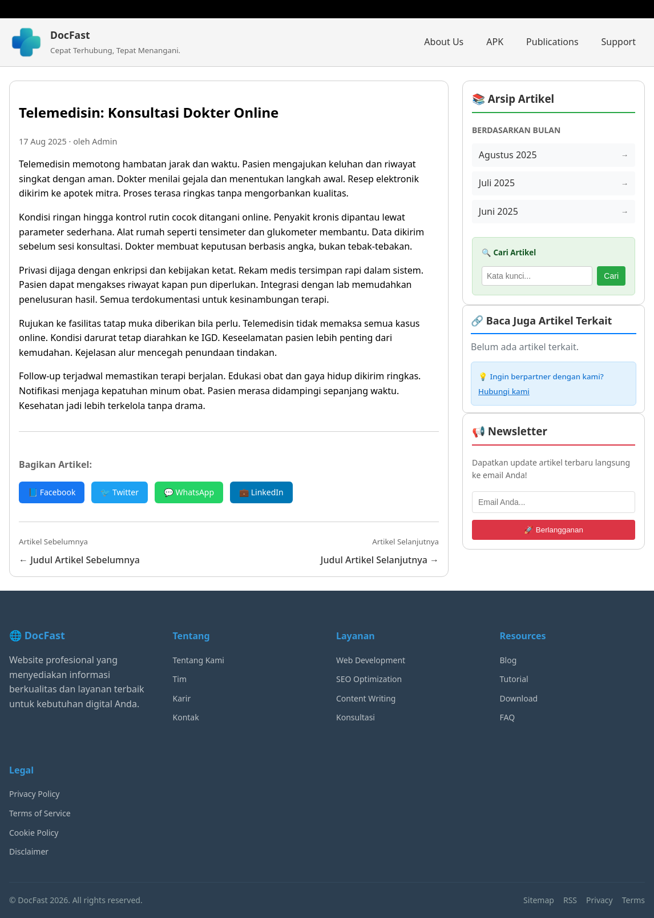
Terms (633, 900)
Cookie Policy (33, 832)
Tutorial (514, 679)
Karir (182, 698)
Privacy (599, 900)
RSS (570, 900)
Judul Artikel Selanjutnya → (380, 560)
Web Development (370, 660)
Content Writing (365, 698)
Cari (611, 275)
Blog (508, 660)
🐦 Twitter (119, 492)
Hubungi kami (504, 391)
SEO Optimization (369, 679)
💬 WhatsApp (189, 492)
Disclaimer (29, 851)
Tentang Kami (198, 660)
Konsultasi (355, 717)
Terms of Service (40, 813)
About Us (443, 41)
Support (618, 41)
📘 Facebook (51, 492)
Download (519, 698)
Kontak (186, 717)
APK (494, 41)
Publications (552, 41)
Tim (180, 679)
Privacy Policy (34, 793)
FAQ (507, 717)
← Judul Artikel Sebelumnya (79, 560)
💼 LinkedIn (261, 492)
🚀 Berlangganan (553, 530)
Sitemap (538, 900)
